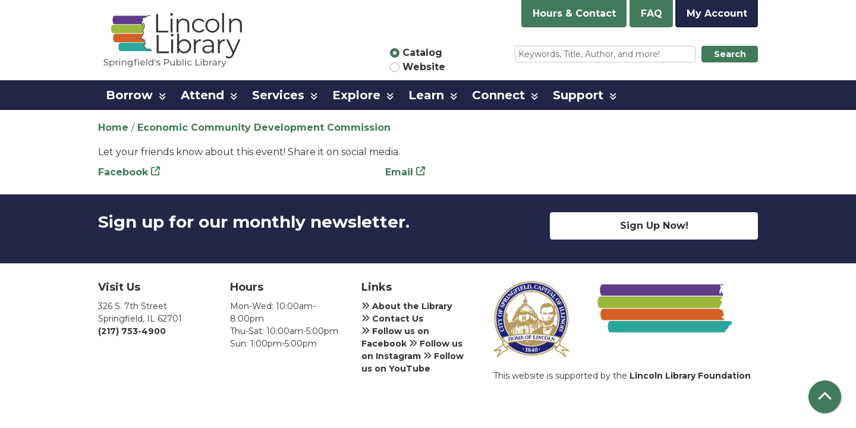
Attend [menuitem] (202, 95)
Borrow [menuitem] (129, 95)
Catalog (422, 52)
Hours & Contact (574, 13)
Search (730, 54)
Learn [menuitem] (426, 95)
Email (399, 172)
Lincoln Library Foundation (690, 375)
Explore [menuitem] (356, 95)
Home (113, 127)
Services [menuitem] (278, 95)
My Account (717, 13)
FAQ (651, 13)
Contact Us (392, 318)
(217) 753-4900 (132, 331)
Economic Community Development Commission (264, 127)
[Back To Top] (824, 396)
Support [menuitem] (578, 95)
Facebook (123, 172)
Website (423, 67)
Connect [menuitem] (498, 95)
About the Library (406, 306)
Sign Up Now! (654, 225)
